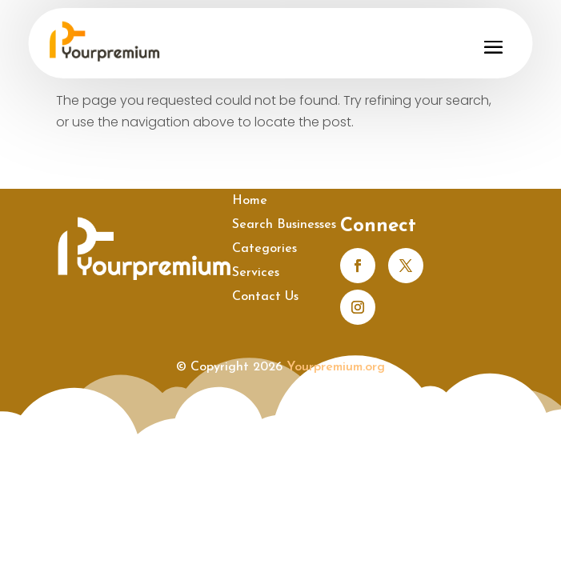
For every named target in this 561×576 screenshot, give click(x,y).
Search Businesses (284, 225)
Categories (264, 249)
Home (249, 201)
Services (255, 273)
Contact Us (265, 297)
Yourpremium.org (336, 367)
